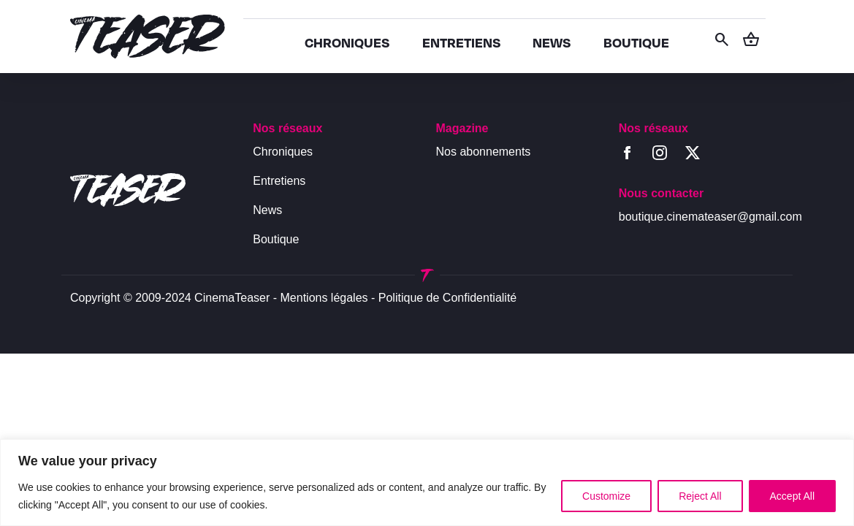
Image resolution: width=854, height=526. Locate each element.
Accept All (792, 496)
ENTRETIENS (461, 42)
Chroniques (283, 151)
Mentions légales (324, 297)
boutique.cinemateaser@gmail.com (710, 216)
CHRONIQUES (347, 42)
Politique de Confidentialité (447, 297)
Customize (606, 496)
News (267, 210)
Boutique (276, 239)
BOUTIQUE (636, 42)
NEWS (552, 42)
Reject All (700, 496)
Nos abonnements (483, 151)
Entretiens (279, 181)
